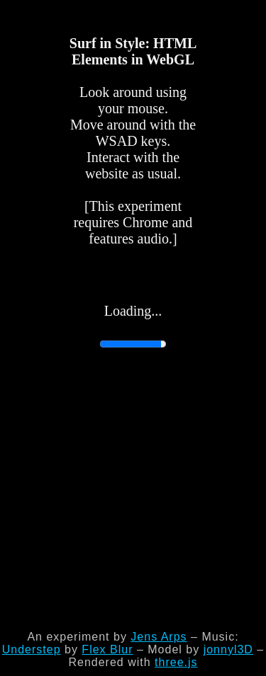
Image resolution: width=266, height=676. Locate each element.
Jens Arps (159, 637)
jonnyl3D (228, 649)
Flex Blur (107, 649)
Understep (31, 649)
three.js (176, 662)
